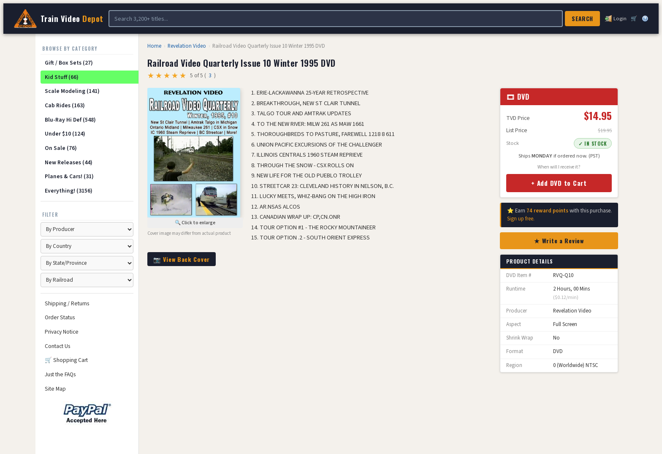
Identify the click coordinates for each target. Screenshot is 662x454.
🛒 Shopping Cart (66, 360)
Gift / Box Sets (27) (69, 63)
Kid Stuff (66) (62, 77)
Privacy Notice (62, 332)
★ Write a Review (558, 240)
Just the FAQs (60, 374)
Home (154, 46)
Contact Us (57, 346)
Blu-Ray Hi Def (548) (70, 120)
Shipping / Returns (67, 303)
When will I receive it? (559, 167)
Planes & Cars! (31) (69, 176)
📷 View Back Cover (181, 259)
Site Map (55, 389)
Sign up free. (520, 219)
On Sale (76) (61, 148)
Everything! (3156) (68, 191)
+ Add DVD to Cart (559, 183)
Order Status (60, 317)
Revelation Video (187, 46)
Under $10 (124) (65, 134)
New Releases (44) (68, 162)
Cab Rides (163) (65, 105)
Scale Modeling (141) (72, 91)
